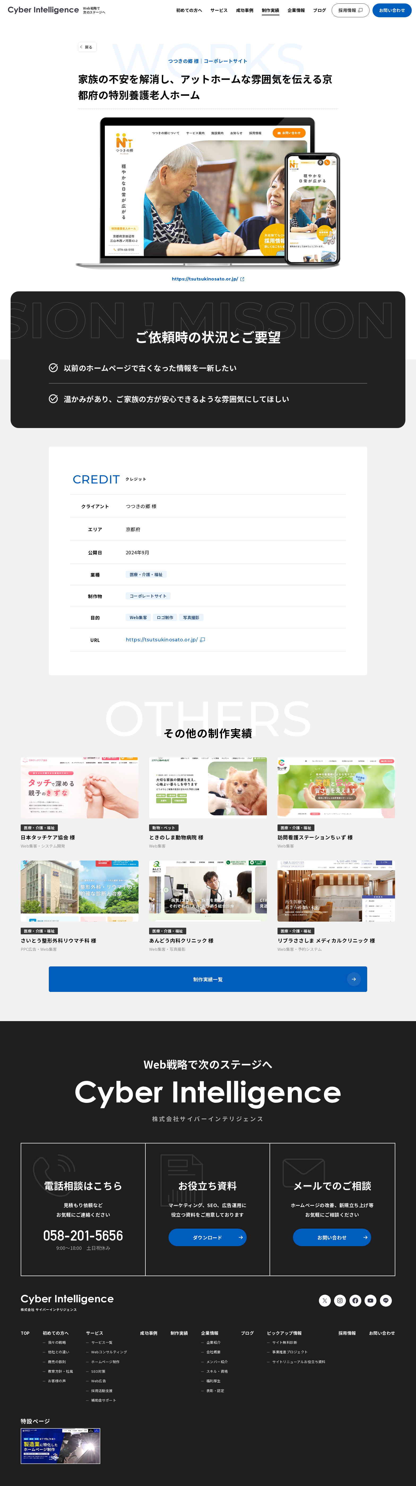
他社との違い (59, 1351)
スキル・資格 (217, 1371)
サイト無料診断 (284, 1342)
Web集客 (138, 617)
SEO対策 (98, 1371)
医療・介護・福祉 (146, 574)
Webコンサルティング (109, 1351)
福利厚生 (213, 1380)
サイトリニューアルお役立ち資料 (299, 1361)
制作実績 (270, 10)
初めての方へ (189, 10)
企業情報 (296, 10)
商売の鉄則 (57, 1361)
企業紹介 (213, 1342)
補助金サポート (103, 1400)
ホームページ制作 (105, 1361)
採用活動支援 (102, 1390)
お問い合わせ (392, 10)
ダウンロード (207, 1237)
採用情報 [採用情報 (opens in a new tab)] (347, 10)
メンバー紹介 (217, 1361)
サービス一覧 (102, 1342)
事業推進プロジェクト (290, 1351)
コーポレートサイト (148, 596)
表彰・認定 (215, 1390)
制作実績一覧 (208, 979)
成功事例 (245, 10)
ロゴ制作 (165, 617)
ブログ (319, 10)
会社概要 (213, 1351)
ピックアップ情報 (284, 1333)
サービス (219, 10)
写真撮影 (191, 617)
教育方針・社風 (60, 1371)
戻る (89, 47)
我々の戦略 (57, 1342)
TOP (25, 1333)
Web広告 (98, 1380)
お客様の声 (57, 1380)
